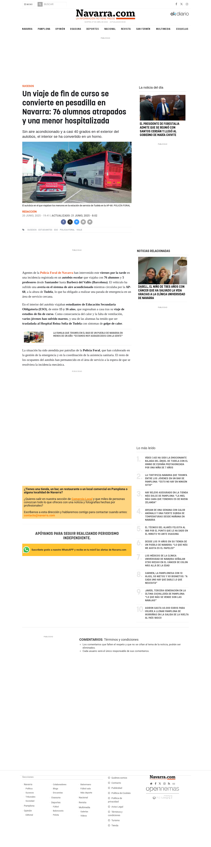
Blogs (55, 788)
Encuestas (58, 792)
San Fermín (143, 28)
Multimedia (163, 28)
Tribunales (30, 797)
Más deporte (86, 792)
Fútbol (56, 806)
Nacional (110, 28)
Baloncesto (58, 811)
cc (173, 783)
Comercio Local (82, 499)
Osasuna (75, 28)
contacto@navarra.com (39, 515)
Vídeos (83, 815)
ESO (56, 230)
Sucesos (30, 792)
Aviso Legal (117, 806)
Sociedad (30, 801)
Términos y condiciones (121, 639)
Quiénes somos (119, 777)
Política (29, 788)
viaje (79, 230)
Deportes (92, 28)
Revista (126, 28)
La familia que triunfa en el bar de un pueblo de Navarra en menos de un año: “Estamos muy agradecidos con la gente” (88, 334)
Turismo (115, 820)
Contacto (116, 783)
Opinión (60, 28)
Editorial (29, 815)
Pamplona (44, 28)
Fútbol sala (85, 788)
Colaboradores (59, 784)
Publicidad (116, 788)
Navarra (27, 28)
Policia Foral (67, 230)
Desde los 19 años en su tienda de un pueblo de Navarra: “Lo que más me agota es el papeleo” (166, 544)
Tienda (114, 825)
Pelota (56, 815)
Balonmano (85, 784)
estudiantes (45, 230)
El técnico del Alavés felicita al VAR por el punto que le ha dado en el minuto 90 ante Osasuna (166, 530)
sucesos (32, 230)
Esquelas (182, 28)
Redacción (29, 211)
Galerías (84, 811)
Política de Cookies (121, 793)
